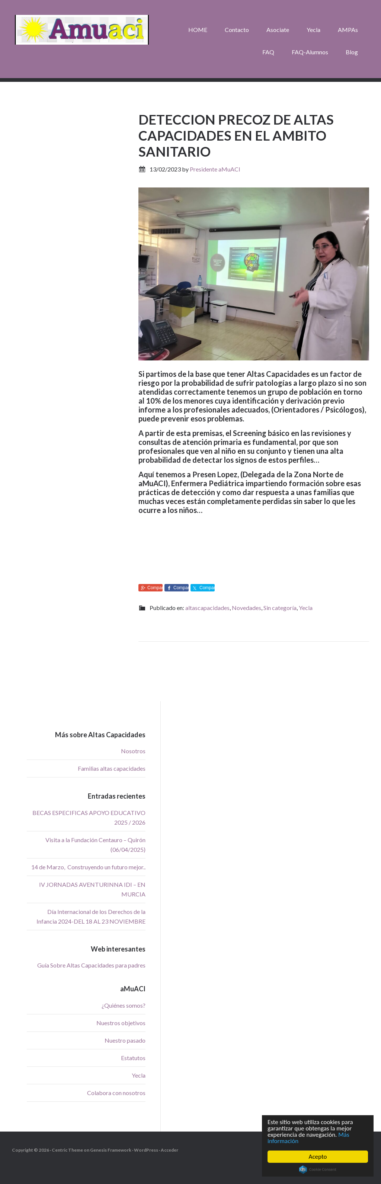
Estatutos (133, 1057)
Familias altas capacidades (111, 768)
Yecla (306, 607)
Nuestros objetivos (120, 1022)
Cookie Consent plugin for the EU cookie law (317, 1169)
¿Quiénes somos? (123, 1005)
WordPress (146, 1150)
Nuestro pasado (125, 1040)
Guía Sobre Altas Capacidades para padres (91, 965)
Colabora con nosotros (116, 1092)
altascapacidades (207, 607)
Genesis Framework (110, 1150)
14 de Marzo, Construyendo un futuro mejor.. (88, 866)
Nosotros (133, 750)
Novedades (246, 607)
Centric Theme (67, 1150)
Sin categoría (280, 607)
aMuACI (82, 30)
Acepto (318, 1157)
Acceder (169, 1150)
